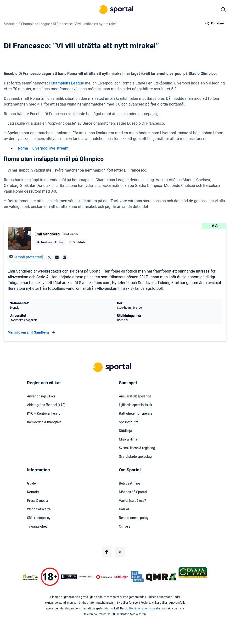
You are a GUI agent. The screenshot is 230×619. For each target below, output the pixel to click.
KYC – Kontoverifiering (44, 413)
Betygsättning (129, 483)
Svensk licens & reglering (137, 448)
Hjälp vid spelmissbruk (135, 405)
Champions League (35, 24)
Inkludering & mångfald (44, 422)
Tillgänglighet (37, 526)
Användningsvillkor (41, 396)
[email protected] (28, 257)
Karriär (124, 509)
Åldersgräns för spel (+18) (46, 405)
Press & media (37, 500)
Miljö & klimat (129, 439)
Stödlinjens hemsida (142, 608)
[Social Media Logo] (106, 552)
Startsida (10, 24)
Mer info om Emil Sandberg (32, 332)
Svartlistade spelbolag (135, 456)
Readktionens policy (134, 518)
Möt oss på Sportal (133, 492)
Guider (32, 483)
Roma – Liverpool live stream (43, 148)
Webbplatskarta (39, 509)
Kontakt (33, 492)
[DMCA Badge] (31, 576)
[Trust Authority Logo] (69, 576)
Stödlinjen (126, 431)
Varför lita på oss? (132, 500)
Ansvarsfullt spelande (135, 396)
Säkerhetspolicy (38, 518)
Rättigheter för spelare (135, 413)
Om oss (124, 526)
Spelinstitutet (129, 422)
